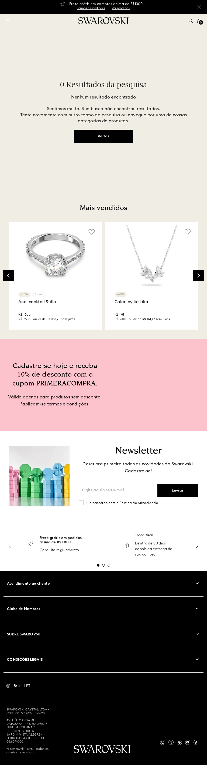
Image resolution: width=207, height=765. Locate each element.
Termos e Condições (91, 8)
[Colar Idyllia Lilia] (151, 276)
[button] (191, 20)
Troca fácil (144, 535)
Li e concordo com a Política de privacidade (122, 503)
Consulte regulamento (59, 550)
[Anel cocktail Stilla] (55, 276)
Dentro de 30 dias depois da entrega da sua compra (153, 549)
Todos (38, 294)
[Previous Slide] (8, 275)
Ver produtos (121, 8)
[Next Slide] (198, 275)
